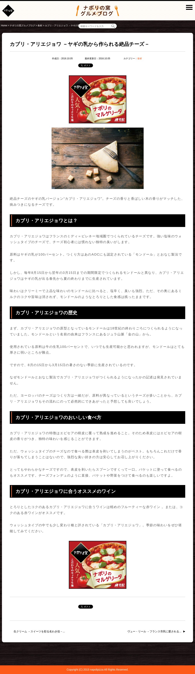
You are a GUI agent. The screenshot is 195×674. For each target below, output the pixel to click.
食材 (139, 58)
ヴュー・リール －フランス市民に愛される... (154, 631)
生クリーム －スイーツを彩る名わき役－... (39, 631)
